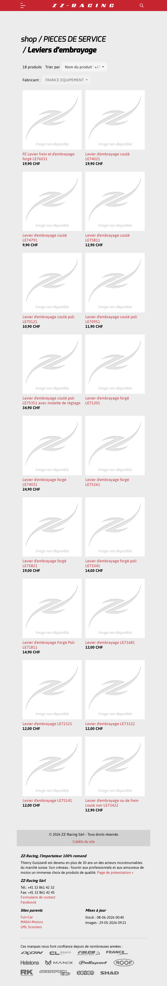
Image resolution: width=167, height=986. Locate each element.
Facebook (28, 902)
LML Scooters (31, 927)
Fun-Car (27, 917)
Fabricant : (31, 80)
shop (28, 39)
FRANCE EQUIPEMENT (65, 80)
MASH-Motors (32, 922)
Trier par (52, 67)
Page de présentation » (115, 872)
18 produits (32, 67)
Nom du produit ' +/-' (83, 67)
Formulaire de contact (38, 897)
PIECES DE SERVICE (74, 39)
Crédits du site (84, 841)
